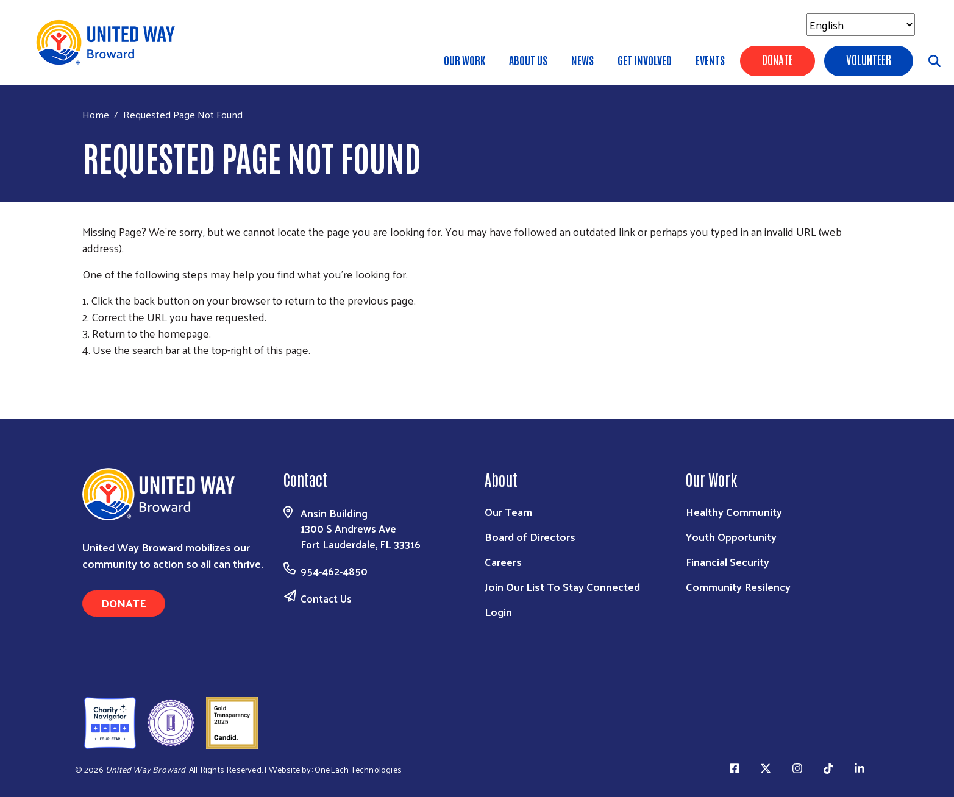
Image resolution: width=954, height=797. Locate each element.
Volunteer (868, 59)
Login (498, 611)
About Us (528, 59)
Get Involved (645, 59)
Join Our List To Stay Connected (562, 586)
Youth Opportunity (731, 536)
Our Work (464, 59)
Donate (777, 59)
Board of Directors (530, 536)
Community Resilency (738, 586)
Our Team (508, 511)
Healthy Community (734, 511)
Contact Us (326, 598)
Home (95, 114)
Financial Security (727, 561)
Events (710, 59)
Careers (503, 561)
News (582, 59)
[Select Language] (860, 24)
